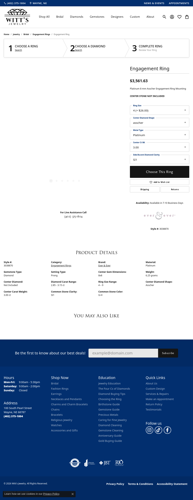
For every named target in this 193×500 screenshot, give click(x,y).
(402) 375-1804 (73, 216)
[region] (65, 133)
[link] (15, 3)
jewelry (16, 34)
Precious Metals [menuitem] (108, 414)
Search (18, 50)
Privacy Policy (115, 484)
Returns (175, 189)
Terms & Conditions (140, 484)
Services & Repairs (157, 394)
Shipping (144, 189)
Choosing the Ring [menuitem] (110, 399)
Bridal (59, 16)
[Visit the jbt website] (105, 463)
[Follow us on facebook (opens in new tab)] (167, 430)
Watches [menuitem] (56, 425)
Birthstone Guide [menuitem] (109, 404)
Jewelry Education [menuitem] (109, 383)
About (150, 16)
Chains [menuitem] (55, 409)
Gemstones (97, 16)
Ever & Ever (104, 265)
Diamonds (76, 16)
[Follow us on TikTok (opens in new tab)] (158, 430)
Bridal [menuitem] (55, 383)
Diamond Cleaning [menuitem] (110, 425)
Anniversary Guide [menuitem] (110, 435)
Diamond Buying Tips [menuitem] (111, 394)
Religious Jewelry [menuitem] (61, 420)
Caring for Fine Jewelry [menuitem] (112, 420)
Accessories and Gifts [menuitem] (64, 430)
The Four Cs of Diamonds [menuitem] (114, 388)
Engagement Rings (41, 34)
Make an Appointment (160, 399)
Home (6, 34)
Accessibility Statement (172, 484)
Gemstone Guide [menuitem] (109, 409)
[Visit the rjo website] (119, 463)
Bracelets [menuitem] (57, 414)
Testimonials (153, 409)
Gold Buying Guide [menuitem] (110, 441)
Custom (135, 16)
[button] (164, 17)
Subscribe (168, 353)
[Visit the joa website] (89, 463)
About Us (151, 383)
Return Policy (154, 404)
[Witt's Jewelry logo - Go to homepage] (17, 16)
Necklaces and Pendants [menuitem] (66, 399)
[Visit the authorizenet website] (75, 463)
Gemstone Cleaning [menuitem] (110, 430)
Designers (117, 16)
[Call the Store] (13, 416)
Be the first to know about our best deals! (50, 353)
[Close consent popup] (72, 494)
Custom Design (155, 388)
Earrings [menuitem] (56, 394)
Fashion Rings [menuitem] (60, 388)
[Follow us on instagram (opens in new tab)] (149, 430)
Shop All (44, 16)
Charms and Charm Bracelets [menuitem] (69, 404)
